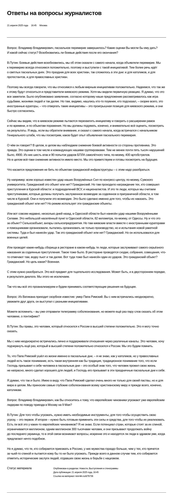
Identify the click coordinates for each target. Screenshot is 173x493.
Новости (83, 468)
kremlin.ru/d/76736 (84, 476)
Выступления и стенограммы (103, 468)
